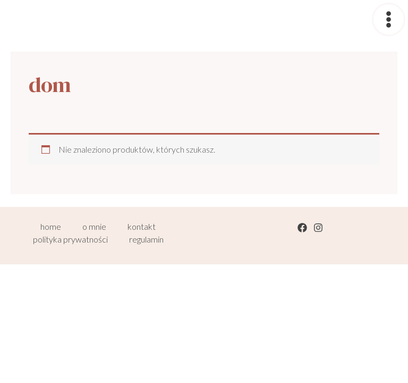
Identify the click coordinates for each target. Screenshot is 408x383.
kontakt (142, 226)
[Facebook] (302, 227)
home (50, 226)
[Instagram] (318, 227)
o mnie (94, 226)
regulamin (146, 239)
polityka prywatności (70, 239)
